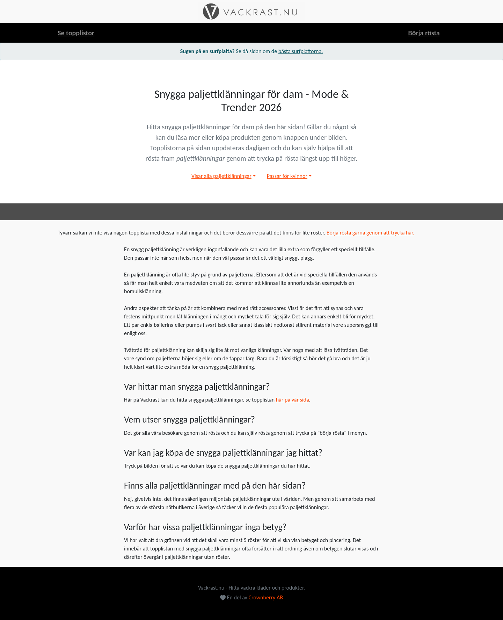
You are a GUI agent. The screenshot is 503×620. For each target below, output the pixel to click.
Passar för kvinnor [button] (287, 176)
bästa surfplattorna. (300, 51)
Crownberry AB (265, 597)
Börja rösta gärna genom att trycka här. (370, 232)
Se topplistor (76, 33)
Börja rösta (424, 33)
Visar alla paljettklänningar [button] (221, 176)
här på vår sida (292, 399)
